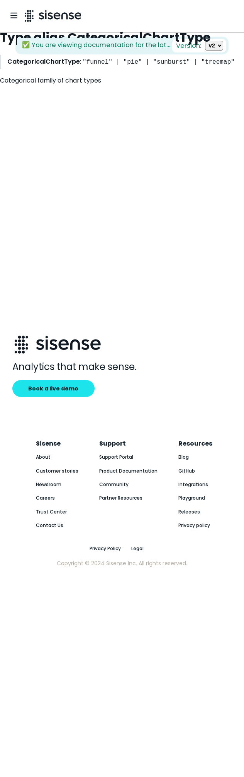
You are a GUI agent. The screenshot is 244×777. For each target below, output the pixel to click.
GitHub (186, 471)
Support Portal (116, 457)
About (43, 457)
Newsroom (48, 484)
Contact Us (49, 525)
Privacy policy (194, 525)
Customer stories (57, 471)
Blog (183, 457)
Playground (191, 498)
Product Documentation (128, 471)
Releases (189, 511)
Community (114, 484)
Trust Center (51, 511)
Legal (137, 548)
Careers (45, 498)
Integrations (193, 484)
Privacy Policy (105, 548)
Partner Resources (120, 498)
